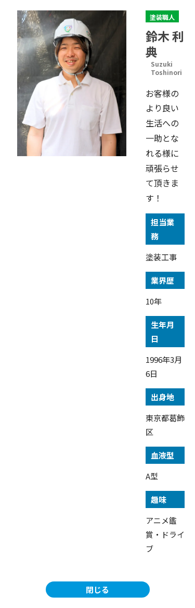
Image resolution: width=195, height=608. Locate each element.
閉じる (97, 589)
